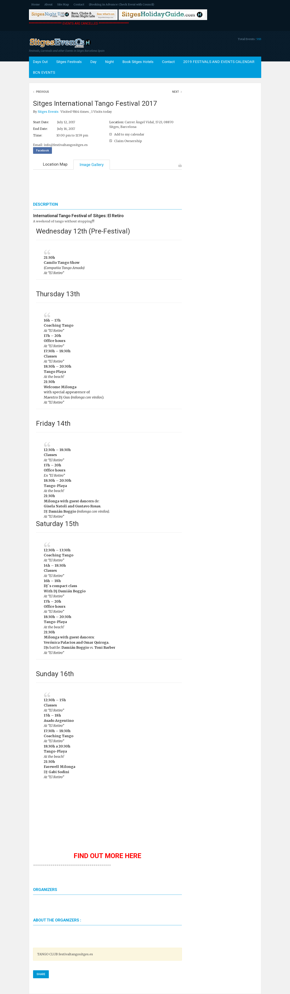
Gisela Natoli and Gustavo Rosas (72, 506)
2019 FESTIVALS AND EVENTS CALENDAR (218, 61)
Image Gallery (92, 164)
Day (93, 61)
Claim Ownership (128, 141)
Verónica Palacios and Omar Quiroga (76, 642)
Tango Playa (55, 372)
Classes (50, 356)
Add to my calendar (129, 134)
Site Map (63, 4)
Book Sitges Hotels (137, 61)
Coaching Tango (58, 325)
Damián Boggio (62, 511)
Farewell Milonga (59, 767)
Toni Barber (104, 647)
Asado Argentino (59, 721)
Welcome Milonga (60, 387)
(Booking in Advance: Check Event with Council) (121, 4)
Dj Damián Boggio (69, 591)
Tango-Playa (55, 622)
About (48, 4)
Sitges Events (48, 112)
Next (175, 91)
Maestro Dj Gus (57, 397)
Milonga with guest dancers (69, 501)
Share (41, 974)
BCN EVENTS (44, 72)
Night (109, 61)
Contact (79, 4)
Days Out (40, 61)
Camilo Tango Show (62, 263)
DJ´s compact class (60, 586)
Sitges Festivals (69, 61)
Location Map (55, 164)
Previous (42, 91)
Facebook (42, 150)
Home (35, 4)
